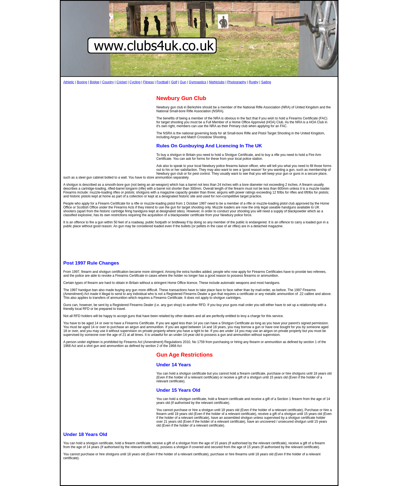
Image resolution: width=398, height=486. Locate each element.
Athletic (68, 82)
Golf (174, 82)
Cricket (121, 82)
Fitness (148, 82)
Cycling (135, 82)
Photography (236, 82)
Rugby (253, 82)
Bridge (94, 82)
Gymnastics (197, 82)
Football (162, 82)
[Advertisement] (164, 89)
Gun (183, 82)
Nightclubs (217, 82)
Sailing (266, 82)
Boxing (82, 82)
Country (108, 82)
